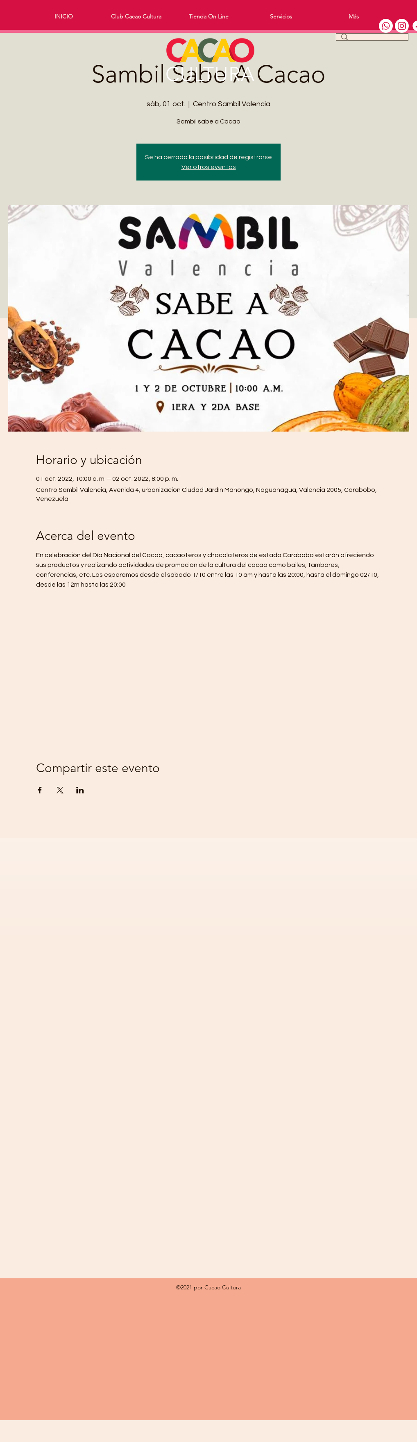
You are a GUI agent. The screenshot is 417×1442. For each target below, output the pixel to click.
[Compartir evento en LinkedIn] (80, 790)
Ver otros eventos (208, 167)
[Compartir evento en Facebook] (40, 790)
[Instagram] (402, 26)
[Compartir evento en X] (60, 790)
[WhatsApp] (386, 26)
